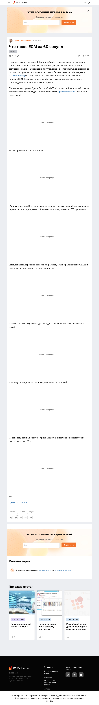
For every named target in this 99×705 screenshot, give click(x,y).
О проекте (48, 667)
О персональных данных (51, 672)
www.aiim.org (18, 75)
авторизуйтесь (45, 570)
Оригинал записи (18, 502)
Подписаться (69, 22)
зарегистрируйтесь (63, 570)
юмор (22, 512)
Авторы (47, 689)
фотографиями (66, 91)
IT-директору (18, 620)
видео (31, 512)
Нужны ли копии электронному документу (47, 626)
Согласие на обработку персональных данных (50, 681)
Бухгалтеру (45, 620)
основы (13, 512)
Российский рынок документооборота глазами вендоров (76, 626)
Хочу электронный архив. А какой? (21, 625)
